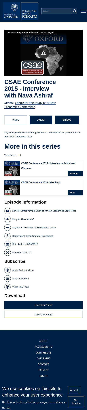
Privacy (43, 370)
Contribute (43, 353)
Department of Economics (39, 236)
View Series (10, 155)
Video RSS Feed (20, 287)
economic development (36, 228)
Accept (74, 390)
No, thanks (76, 402)
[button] (43, 53)
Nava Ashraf (27, 219)
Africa (53, 228)
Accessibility (43, 347)
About (43, 341)
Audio (40, 120)
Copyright (44, 359)
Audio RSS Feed (20, 279)
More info (6, 408)
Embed (66, 120)
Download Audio (43, 314)
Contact (43, 365)
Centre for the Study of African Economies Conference (30, 105)
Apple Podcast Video (23, 270)
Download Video (43, 305)
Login (43, 376)
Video (15, 120)
